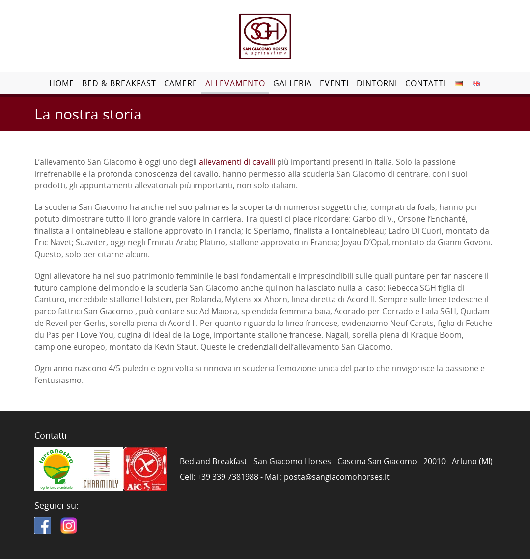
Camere (180, 83)
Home (61, 83)
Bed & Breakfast (119, 83)
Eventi (334, 83)
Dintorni (377, 83)
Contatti (425, 83)
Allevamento (235, 83)
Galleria (292, 83)
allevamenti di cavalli (237, 161)
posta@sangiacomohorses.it (337, 476)
